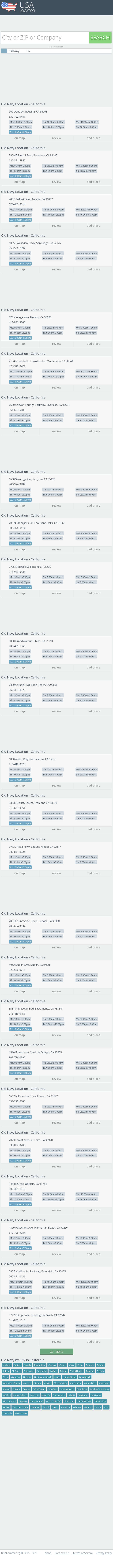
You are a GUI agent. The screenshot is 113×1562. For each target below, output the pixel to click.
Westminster (21, 1413)
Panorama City (67, 1389)
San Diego (96, 1395)
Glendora (15, 1377)
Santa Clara (100, 1401)
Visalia (97, 1407)
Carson (62, 1365)
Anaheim (7, 1365)
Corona (100, 1365)
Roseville (45, 1395)
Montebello (75, 1383)
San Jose (23, 1401)
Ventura (88, 1407)
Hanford (27, 1377)
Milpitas (47, 1383)
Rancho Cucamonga (99, 1389)
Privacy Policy (104, 1553)
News (48, 1553)
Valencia (77, 1407)
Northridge (104, 1383)
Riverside (34, 1395)
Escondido (42, 1371)
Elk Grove (16, 1371)
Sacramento (59, 1395)
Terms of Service (83, 1553)
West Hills (7, 1413)
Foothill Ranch (76, 1371)
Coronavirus (62, 1553)
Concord (90, 1365)
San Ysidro (69, 1401)
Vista (106, 1407)
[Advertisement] (56, 22)
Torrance (35, 1407)
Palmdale (52, 1389)
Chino (80, 1365)
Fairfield (53, 1371)
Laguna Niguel (69, 1377)
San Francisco (9, 1401)
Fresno (100, 1371)
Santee (6, 1407)
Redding (7, 1395)
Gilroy (5, 1377)
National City (90, 1383)
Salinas (71, 1395)
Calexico (52, 1365)
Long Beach (84, 1377)
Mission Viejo (60, 1383)
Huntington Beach (43, 1377)
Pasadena (82, 1389)
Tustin (55, 1407)
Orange (26, 1389)
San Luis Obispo (53, 1401)
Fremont (90, 1371)
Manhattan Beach (11, 1383)
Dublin (6, 1371)
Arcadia (27, 1365)
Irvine (57, 1377)
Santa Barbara (84, 1401)
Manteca (27, 1383)
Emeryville (29, 1371)
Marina (37, 1383)
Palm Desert (39, 1389)
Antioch (17, 1365)
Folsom (63, 1371)
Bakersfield (39, 1365)
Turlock (45, 1407)
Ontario (16, 1389)
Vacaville (65, 1407)
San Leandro (36, 1401)
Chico (72, 1365)
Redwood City (20, 1395)
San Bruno (83, 1395)
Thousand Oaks (20, 1407)
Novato (6, 1389)
